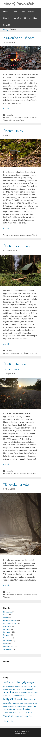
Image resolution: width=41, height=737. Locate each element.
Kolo (23, 692)
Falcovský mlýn (14, 120)
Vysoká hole (18, 716)
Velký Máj (29, 713)
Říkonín (26, 118)
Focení (31, 11)
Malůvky (6, 18)
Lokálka (31, 696)
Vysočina (8, 716)
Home (5, 11)
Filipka (17, 689)
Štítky (5, 29)
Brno (12, 686)
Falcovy (22, 120)
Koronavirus (29, 693)
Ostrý (11, 703)
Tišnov (5, 120)
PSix (12, 706)
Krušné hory (11, 696)
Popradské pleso (28, 703)
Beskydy (21, 682)
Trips (22, 11)
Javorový (30, 689)
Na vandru (9, 115)
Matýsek (8, 699)
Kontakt (6, 25)
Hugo (24, 734)
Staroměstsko (9, 709)
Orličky (5, 703)
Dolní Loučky (10, 118)
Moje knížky (7, 626)
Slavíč (34, 706)
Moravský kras (21, 699)
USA (25, 713)
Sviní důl (19, 710)
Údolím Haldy (13, 131)
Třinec (21, 713)
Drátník (12, 689)
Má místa (17, 18)
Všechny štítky (8, 721)
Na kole (8, 592)
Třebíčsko (15, 713)
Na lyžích (6, 635)
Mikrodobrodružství (9, 623)
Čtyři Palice (23, 686)
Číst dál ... (7, 108)
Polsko (21, 703)
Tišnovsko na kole (16, 484)
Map (35, 18)
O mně (14, 11)
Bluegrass (31, 682)
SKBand (29, 706)
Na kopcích (7, 632)
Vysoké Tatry (28, 716)
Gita (20, 689)
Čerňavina (17, 686)
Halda (8, 235)
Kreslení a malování (10, 621)
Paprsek (17, 703)
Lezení (26, 696)
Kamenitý (17, 692)
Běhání (5, 615)
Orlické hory (33, 700)
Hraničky (24, 689)
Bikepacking (7, 612)
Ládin (16, 695)
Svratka (26, 709)
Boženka (6, 686)
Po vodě (6, 644)
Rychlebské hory (20, 706)
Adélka (7, 682)
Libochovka (19, 118)
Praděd (35, 703)
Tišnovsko (33, 118)
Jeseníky (8, 692)
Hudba (27, 18)
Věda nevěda (7, 649)
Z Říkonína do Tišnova (18, 38)
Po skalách (7, 641)
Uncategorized (8, 646)
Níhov (29, 235)
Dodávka (31, 686)
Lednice (22, 696)
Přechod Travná (7, 706)
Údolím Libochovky (16, 246)
